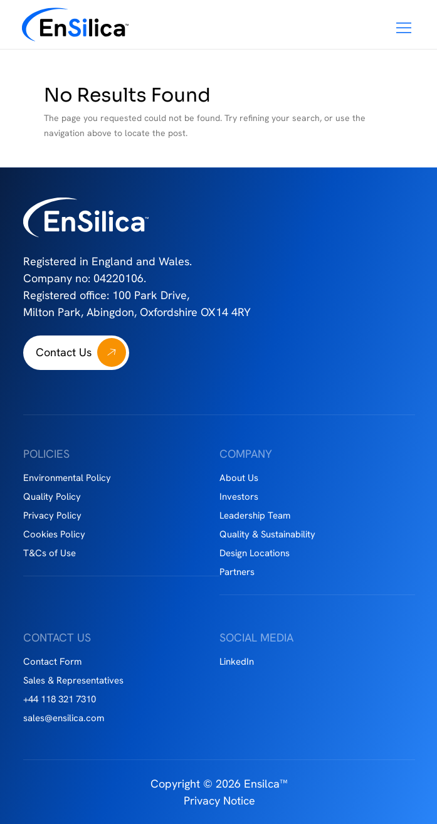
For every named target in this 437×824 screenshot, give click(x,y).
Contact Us (64, 352)
